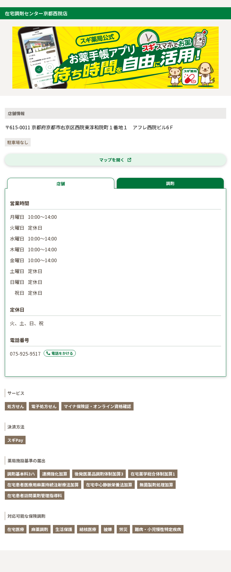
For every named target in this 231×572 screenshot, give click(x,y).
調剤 (170, 183)
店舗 (61, 184)
